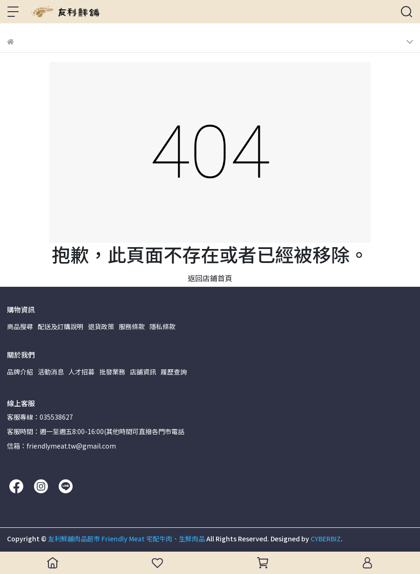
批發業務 (112, 371)
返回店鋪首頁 (210, 278)
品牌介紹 (20, 371)
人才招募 (81, 371)
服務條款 (132, 326)
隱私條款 (162, 326)
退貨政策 (101, 326)
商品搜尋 (20, 326)
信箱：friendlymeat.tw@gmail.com (61, 445)
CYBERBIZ (326, 538)
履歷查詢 (174, 371)
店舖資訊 (143, 371)
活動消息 (51, 371)
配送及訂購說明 (60, 326)
